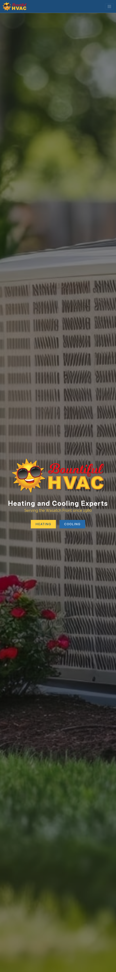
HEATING (43, 524)
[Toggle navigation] (109, 6)
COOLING (72, 524)
